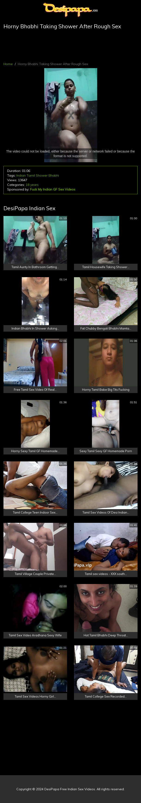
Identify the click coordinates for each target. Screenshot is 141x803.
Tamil (31, 175)
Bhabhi (54, 175)
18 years (32, 185)
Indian (21, 175)
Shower (42, 175)
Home (8, 64)
